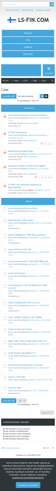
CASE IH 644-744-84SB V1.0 (21, 353)
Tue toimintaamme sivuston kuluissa (27, 115)
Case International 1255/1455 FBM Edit (28, 261)
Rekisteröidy (27, 10)
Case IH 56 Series (16, 273)
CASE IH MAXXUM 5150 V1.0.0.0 (23, 302)
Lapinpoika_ (33, 264)
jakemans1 (33, 211)
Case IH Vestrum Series (20, 329)
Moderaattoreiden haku (20, 151)
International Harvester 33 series (25, 365)
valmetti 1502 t (34, 223)
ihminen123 (33, 117)
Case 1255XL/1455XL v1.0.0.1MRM (25, 317)
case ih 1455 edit (16, 376)
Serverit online (13, 10)
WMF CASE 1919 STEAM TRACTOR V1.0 (27, 341)
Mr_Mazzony (33, 320)
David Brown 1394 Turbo (20, 220)
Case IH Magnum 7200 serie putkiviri (27, 234)
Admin (30, 190)
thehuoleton (33, 237)
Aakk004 (31, 154)
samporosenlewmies (37, 135)
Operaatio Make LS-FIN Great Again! (27, 165)
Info (28, 40)
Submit (51, 4)
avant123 (32, 379)
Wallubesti (32, 168)
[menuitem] (52, 80)
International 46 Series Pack (22, 208)
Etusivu (28, 33)
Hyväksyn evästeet (28, 485)
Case (4, 89)
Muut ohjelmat (30, 140)
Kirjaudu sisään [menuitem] (43, 10)
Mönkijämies (33, 332)
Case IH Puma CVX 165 (19, 249)
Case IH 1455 (14, 387)
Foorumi (28, 54)
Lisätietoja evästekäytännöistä (28, 477)
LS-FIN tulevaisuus (17, 132)
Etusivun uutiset (31, 123)
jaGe (30, 390)
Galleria (28, 47)
